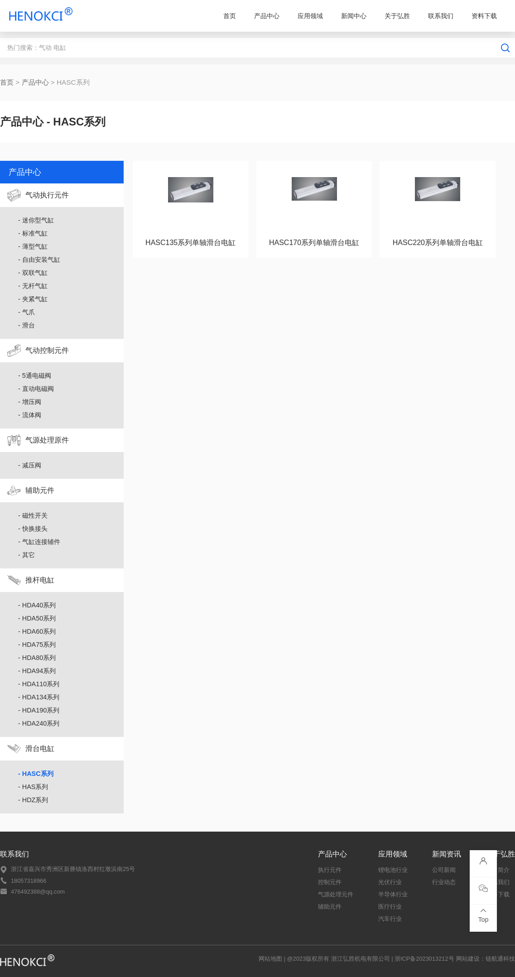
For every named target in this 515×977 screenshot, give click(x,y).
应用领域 (310, 15)
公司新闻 (444, 869)
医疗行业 (390, 906)
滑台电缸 (39, 748)
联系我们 (440, 15)
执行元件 (330, 869)
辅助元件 (39, 490)
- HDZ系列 (33, 800)
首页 (229, 15)
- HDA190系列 (38, 710)
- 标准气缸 (33, 233)
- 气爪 (26, 312)
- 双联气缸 (33, 272)
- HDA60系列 (37, 631)
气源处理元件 (335, 894)
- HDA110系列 (38, 684)
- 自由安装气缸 (39, 259)
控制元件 (330, 882)
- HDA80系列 (37, 657)
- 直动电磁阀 (36, 388)
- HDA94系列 (37, 670)
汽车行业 (390, 918)
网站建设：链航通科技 (485, 958)
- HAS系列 (33, 786)
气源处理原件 (47, 440)
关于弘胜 (397, 15)
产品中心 (266, 15)
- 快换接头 (33, 528)
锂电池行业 (393, 869)
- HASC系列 (35, 773)
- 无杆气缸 (33, 285)
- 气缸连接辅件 (39, 541)
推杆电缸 (39, 580)
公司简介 (498, 869)
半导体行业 (393, 894)
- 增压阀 (29, 401)
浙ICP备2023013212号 (424, 958)
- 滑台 (26, 325)
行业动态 (444, 882)
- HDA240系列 (38, 723)
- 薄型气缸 (33, 246)
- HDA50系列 (37, 618)
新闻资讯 (446, 854)
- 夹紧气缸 (33, 299)
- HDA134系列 (38, 697)
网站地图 (270, 958)
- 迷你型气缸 (36, 220)
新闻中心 (353, 15)
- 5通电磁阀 (34, 375)
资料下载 (484, 15)
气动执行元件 (47, 195)
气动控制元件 (47, 350)
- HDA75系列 (37, 644)
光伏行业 (390, 882)
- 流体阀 (29, 415)
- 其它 (26, 554)
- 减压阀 (29, 465)
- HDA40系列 (37, 605)
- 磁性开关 (33, 515)
